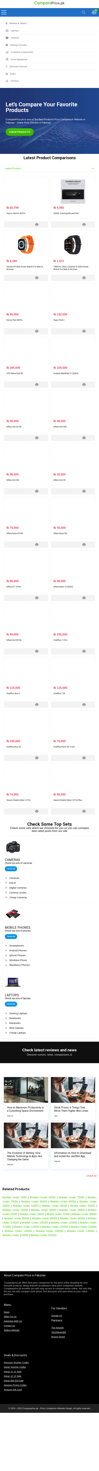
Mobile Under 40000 (82, 1205)
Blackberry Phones (19, 965)
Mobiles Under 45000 (54, 1205)
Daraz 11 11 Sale (12, 1371)
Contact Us (9, 1325)
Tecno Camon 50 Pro (16, 213)
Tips (55, 1116)
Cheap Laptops (17, 1032)
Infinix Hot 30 (59, 480)
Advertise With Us (13, 1321)
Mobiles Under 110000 (64, 1222)
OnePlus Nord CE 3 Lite (64, 747)
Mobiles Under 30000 (43, 1210)
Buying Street (58, 1337)
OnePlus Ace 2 (13, 693)
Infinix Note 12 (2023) (63, 586)
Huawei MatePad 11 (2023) (65, 373)
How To (10, 1116)
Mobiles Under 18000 (32, 1214)
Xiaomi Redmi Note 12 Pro (18, 800)
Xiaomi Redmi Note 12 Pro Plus (67, 800)
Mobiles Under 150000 (15, 1235)
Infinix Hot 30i (12, 480)
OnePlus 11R (59, 693)
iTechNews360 (58, 1332)
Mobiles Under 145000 (80, 1231)
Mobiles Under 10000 (43, 1197)
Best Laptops (16, 1027)
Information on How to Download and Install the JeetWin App (72, 1154)
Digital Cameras (18, 887)
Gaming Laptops (18, 1013)
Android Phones (18, 950)
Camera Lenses (17, 892)
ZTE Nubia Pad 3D (14, 373)
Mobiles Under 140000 (49, 1231)
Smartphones (16, 945)
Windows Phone (18, 960)
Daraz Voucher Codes (15, 1367)
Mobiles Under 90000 (44, 1218)
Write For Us (10, 1316)
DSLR (12, 882)
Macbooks (14, 1023)
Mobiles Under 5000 (14, 1197)
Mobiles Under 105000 (35, 1222)
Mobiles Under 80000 (84, 1214)
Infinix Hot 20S (60, 426)
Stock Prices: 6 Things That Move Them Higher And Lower (71, 1109)
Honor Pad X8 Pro (14, 320)
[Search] (83, 12)
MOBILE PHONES (17, 927)
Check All (91, 1175)
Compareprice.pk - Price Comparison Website (43, 1408)
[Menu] (4, 12)
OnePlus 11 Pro (60, 640)
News (7, 1312)
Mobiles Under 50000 (25, 1205)
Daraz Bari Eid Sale (14, 1380)
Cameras (14, 878)
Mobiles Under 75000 (71, 1197)
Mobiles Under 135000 (18, 1231)
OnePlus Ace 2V (13, 747)
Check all (11, 869)
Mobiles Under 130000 (83, 1226)
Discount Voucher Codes (16, 1362)
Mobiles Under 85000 (16, 1218)
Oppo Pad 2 (58, 320)
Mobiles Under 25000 (72, 1210)
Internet (10, 1164)
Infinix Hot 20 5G (13, 426)
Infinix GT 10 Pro (13, 586)
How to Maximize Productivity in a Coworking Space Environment (25, 1109)
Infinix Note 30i (60, 533)
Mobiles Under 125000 (55, 1226)
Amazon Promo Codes (15, 1385)
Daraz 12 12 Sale (12, 1376)
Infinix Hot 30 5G (13, 640)
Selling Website (11, 1330)
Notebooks (15, 1018)
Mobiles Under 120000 (26, 1226)
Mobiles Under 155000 (44, 1235)
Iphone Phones (17, 955)
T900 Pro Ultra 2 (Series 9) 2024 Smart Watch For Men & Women (70, 267)
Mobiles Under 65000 (34, 1201)
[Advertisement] (49, 1257)
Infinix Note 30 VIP (14, 533)
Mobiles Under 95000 (72, 1218)
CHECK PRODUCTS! (22, 132)
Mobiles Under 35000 (15, 1210)
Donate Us (56, 1315)
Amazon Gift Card (13, 1389)
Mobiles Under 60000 (63, 1201)
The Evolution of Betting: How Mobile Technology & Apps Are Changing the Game (24, 1156)
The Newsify (57, 1327)
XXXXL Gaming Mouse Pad (65, 213)
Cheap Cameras (18, 897)
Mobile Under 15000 (58, 1214)
